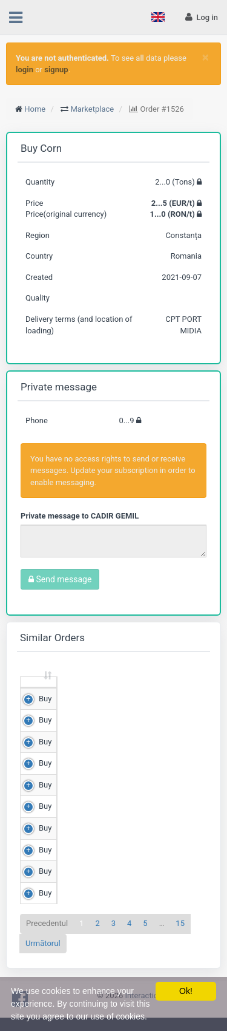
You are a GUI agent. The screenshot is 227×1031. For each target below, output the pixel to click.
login (24, 69)
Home (34, 109)
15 (180, 934)
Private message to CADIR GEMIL (80, 515)
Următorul (43, 954)
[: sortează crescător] (39, 688)
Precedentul (47, 934)
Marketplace (92, 109)
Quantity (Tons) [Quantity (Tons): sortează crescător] (89, 687)
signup (56, 69)
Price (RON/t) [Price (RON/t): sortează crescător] (163, 687)
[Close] (205, 57)
